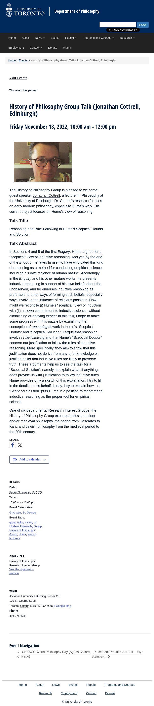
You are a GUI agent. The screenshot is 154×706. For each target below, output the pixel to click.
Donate (52, 47)
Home (12, 37)
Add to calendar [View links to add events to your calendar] (30, 459)
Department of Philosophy (77, 11)
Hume (22, 534)
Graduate (15, 512)
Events (55, 37)
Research (127, 37)
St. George (29, 512)
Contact (36, 47)
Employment (16, 47)
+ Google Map (62, 605)
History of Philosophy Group (31, 416)
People (71, 37)
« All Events (18, 78)
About (25, 37)
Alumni (67, 47)
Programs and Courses (98, 37)
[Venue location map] (130, 607)
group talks (16, 522)
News (40, 37)
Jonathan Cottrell (46, 195)
